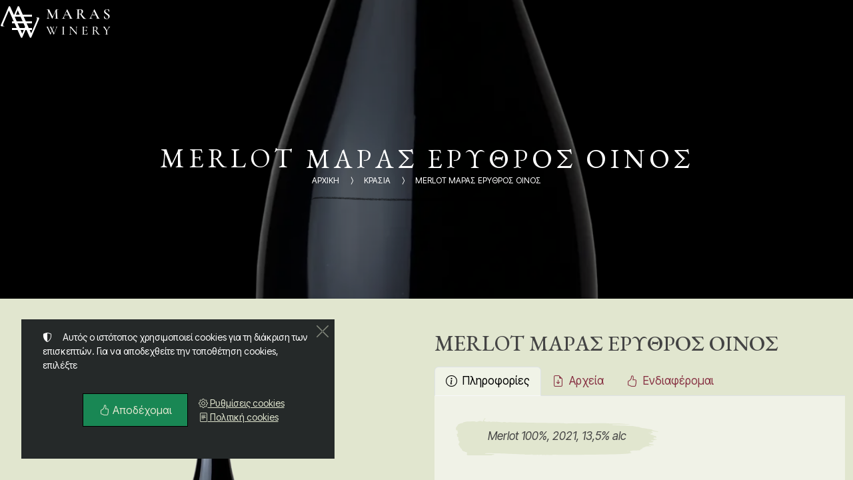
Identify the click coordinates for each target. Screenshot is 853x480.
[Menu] (22, 22)
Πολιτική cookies (239, 417)
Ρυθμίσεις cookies (242, 403)
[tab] (487, 381)
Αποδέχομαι (135, 410)
